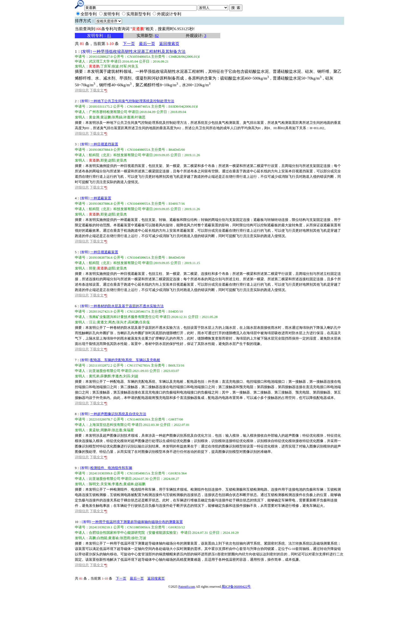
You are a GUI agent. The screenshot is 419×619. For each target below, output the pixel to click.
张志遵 (117, 430)
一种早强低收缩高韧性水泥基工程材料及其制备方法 (139, 51)
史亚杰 (121, 160)
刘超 (134, 376)
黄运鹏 (105, 117)
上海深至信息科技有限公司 (110, 425)
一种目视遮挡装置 (104, 144)
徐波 (115, 66)
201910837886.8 (101, 203)
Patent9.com (186, 587)
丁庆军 (105, 66)
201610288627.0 (101, 56)
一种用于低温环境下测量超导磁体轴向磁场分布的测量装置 (137, 522)
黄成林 (128, 484)
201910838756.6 (101, 257)
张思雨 (125, 538)
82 (157, 35)
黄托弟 (94, 376)
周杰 (111, 322)
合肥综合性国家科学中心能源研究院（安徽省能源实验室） (134, 533)
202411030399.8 (100, 473)
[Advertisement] (205, 604)
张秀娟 (117, 117)
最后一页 (147, 44)
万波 (142, 538)
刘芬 (126, 376)
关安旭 (105, 484)
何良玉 (133, 66)
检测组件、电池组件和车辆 (111, 468)
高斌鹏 (133, 322)
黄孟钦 (94, 430)
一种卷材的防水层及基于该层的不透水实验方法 (127, 306)
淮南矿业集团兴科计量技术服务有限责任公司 (124, 317)
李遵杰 (117, 376)
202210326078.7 (101, 419)
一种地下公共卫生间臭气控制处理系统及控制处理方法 (132, 101)
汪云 (92, 322)
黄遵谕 (113, 538)
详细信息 (82, 90)
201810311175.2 (100, 106)
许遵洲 (128, 117)
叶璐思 (140, 117)
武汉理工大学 (99, 61)
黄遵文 (102, 322)
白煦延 (102, 538)
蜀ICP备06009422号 (236, 587)
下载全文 (99, 90)
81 (109, 35)
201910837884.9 (101, 150)
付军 (123, 66)
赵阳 (111, 160)
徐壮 (134, 538)
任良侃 (144, 322)
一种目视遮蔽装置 (104, 252)
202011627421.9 (100, 311)
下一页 (129, 44)
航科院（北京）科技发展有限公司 (115, 155)
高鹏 (92, 538)
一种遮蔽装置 (100, 198)
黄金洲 (94, 117)
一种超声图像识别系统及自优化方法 (118, 414)
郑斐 (103, 160)
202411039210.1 (100, 527)
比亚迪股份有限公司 (104, 371)
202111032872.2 (100, 365)
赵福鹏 (140, 484)
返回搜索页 (169, 44)
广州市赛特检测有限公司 (108, 112)
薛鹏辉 (105, 376)
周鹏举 (105, 430)
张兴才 (121, 322)
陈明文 (94, 484)
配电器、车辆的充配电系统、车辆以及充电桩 (125, 360)
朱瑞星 (128, 430)
